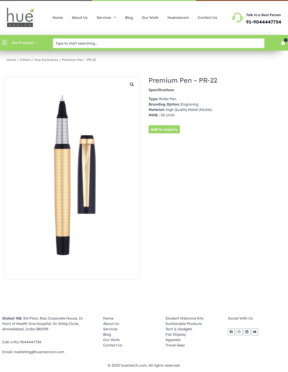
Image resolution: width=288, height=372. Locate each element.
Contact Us (207, 17)
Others (25, 60)
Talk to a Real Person (263, 15)
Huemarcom (178, 17)
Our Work (150, 17)
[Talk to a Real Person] (237, 17)
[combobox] (158, 43)
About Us (80, 17)
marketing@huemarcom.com (39, 352)
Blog (129, 17)
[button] (132, 84)
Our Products (24, 43)
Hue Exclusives (46, 60)
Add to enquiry (164, 129)
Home (57, 17)
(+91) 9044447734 (26, 342)
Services (106, 17)
